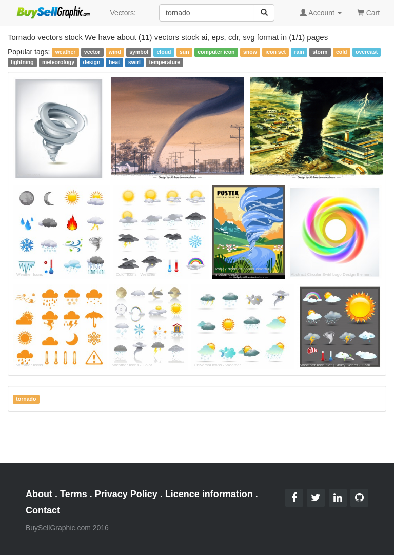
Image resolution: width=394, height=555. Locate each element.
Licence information (209, 494)
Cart (368, 12)
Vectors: (123, 13)
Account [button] (321, 13)
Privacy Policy (126, 494)
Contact (43, 510)
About (39, 494)
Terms (73, 494)
